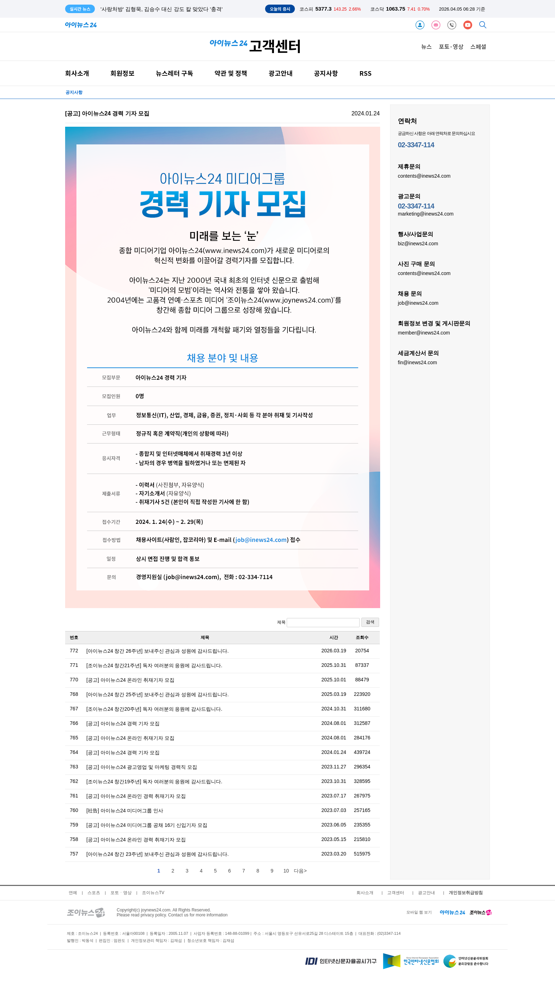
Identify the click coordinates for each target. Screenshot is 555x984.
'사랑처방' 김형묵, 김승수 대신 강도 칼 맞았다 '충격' (162, 9)
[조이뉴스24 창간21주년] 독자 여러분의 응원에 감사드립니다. (154, 665)
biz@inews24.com (418, 243)
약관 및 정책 (230, 73)
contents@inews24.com (424, 175)
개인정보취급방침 (466, 892)
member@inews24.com (424, 332)
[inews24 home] (452, 912)
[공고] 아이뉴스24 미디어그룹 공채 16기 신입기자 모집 (146, 825)
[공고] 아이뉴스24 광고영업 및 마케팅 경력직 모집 (141, 767)
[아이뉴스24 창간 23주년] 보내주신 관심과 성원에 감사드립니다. (157, 854)
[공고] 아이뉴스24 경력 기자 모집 (123, 723)
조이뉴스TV (153, 892)
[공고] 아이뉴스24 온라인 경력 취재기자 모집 (136, 796)
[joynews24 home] (481, 912)
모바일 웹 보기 (419, 912)
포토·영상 (451, 46)
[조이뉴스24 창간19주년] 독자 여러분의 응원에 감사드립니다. (154, 781)
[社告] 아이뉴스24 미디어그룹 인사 (124, 810)
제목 (318, 622)
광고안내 (281, 73)
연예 (73, 892)
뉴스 (426, 46)
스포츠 (93, 892)
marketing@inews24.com (425, 213)
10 (286, 871)
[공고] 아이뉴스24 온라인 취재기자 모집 (130, 680)
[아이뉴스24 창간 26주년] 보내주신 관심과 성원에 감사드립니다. (157, 651)
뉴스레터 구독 (174, 73)
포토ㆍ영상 (121, 892)
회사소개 (77, 73)
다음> (300, 871)
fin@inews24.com (417, 362)
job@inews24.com (418, 302)
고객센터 (395, 892)
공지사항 (326, 73)
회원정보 (122, 73)
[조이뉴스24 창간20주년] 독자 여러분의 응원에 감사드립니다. (154, 709)
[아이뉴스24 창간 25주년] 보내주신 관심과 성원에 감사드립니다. (157, 694)
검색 (370, 621)
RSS (365, 73)
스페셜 (478, 46)
